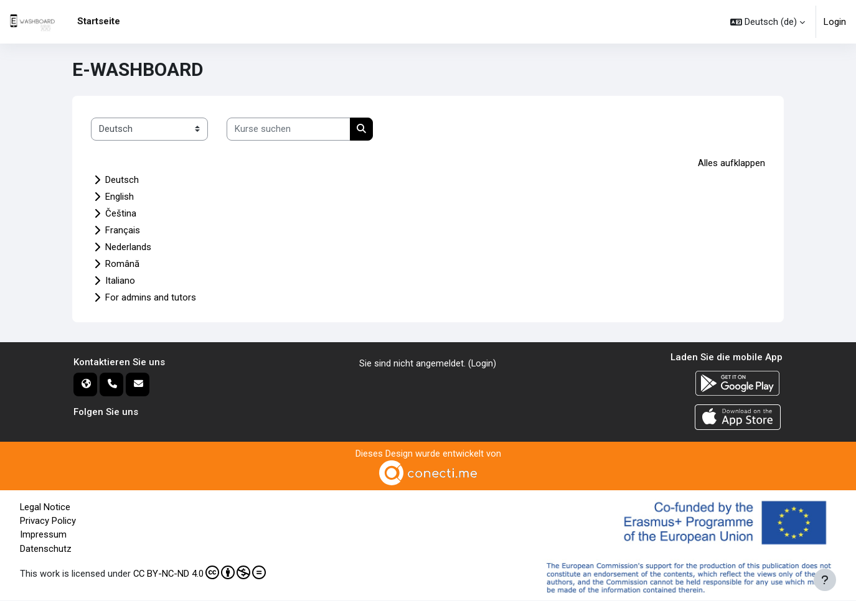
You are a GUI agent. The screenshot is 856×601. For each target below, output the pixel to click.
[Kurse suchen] (288, 129)
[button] (767, 22)
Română (122, 263)
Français (122, 230)
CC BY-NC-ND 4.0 (200, 573)
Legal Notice (45, 507)
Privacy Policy (48, 521)
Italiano (120, 280)
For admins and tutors (150, 297)
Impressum (43, 535)
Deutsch (122, 179)
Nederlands (128, 247)
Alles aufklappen (731, 163)
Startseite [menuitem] (98, 21)
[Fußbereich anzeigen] (825, 580)
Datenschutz (46, 549)
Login (835, 21)
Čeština (120, 213)
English (119, 196)
